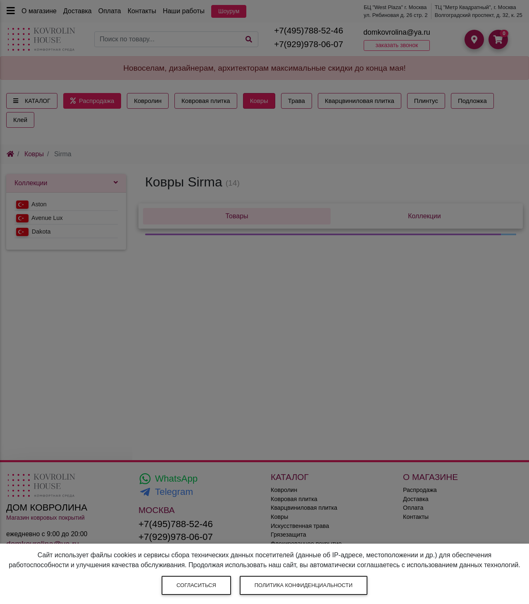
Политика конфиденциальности (304, 585)
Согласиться (196, 585)
